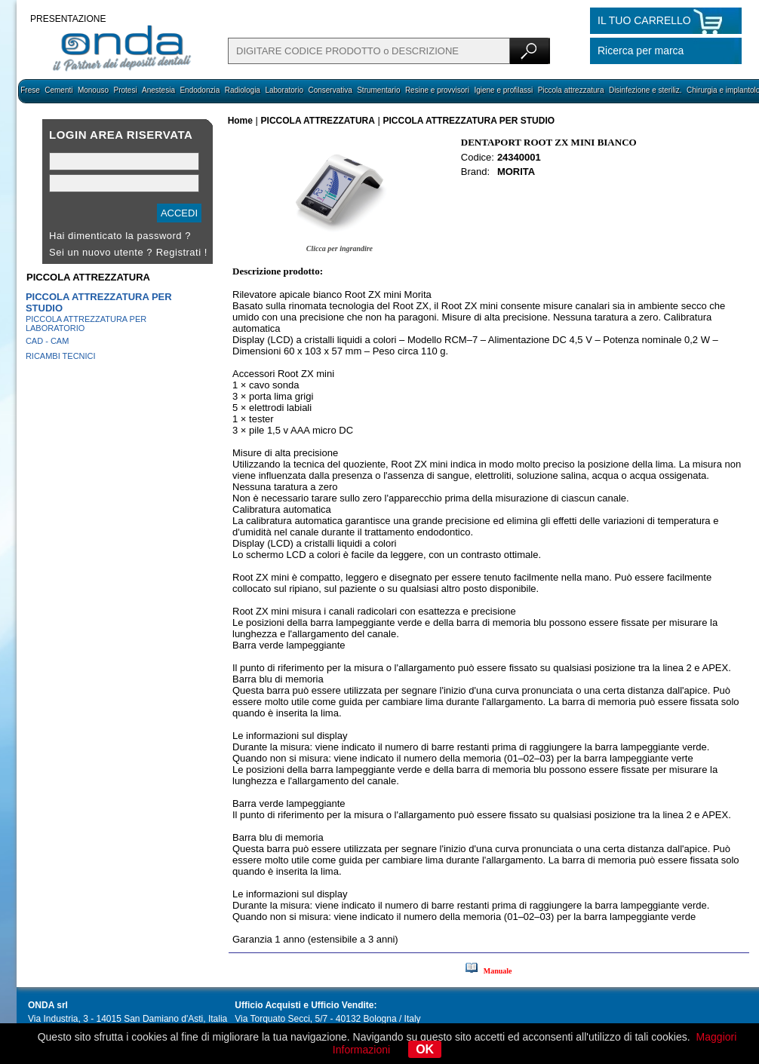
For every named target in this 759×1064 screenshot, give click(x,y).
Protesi (125, 90)
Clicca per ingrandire (339, 248)
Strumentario (378, 90)
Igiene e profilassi (503, 90)
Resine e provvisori (437, 90)
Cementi (58, 90)
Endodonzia (200, 90)
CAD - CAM (47, 340)
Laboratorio (284, 90)
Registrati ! (181, 252)
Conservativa (330, 90)
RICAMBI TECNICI (61, 355)
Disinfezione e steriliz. (645, 90)
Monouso (93, 90)
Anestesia (158, 90)
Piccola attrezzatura (571, 90)
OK (425, 1049)
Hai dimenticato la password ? (120, 235)
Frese (30, 90)
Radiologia (242, 90)
